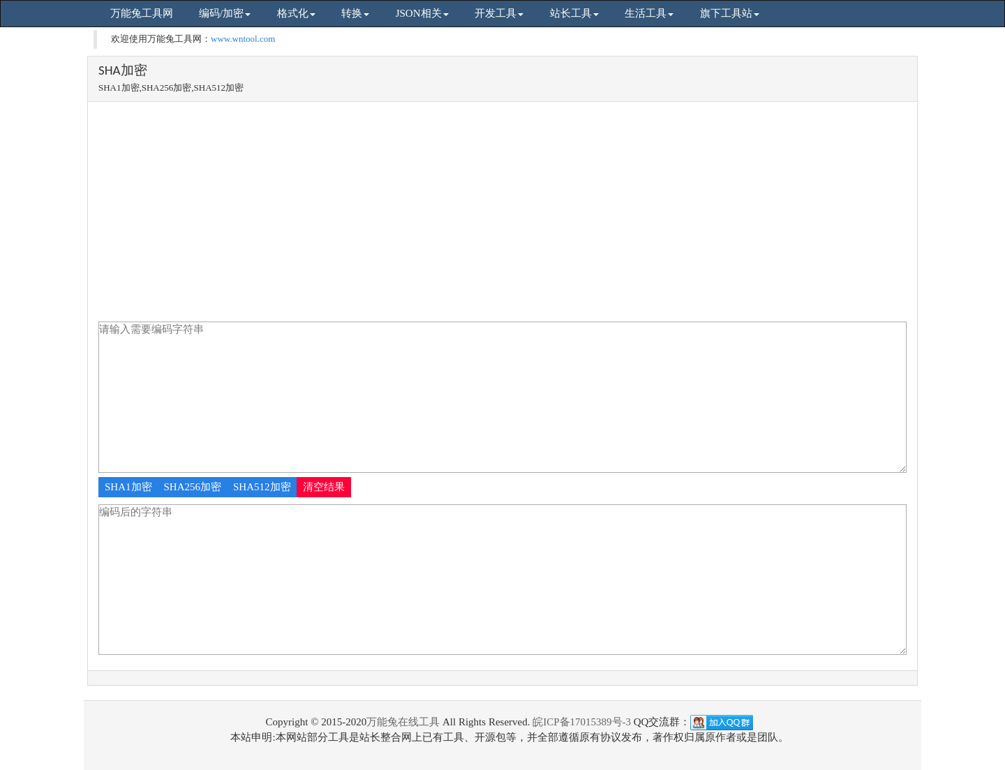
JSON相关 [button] (422, 13)
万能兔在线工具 (403, 721)
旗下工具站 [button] (729, 13)
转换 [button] (355, 13)
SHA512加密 (262, 486)
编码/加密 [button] (225, 13)
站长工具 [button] (574, 13)
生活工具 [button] (649, 13)
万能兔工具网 (141, 13)
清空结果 (324, 486)
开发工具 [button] (499, 13)
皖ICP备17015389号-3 (582, 721)
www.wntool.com (243, 38)
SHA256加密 (193, 486)
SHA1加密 (128, 486)
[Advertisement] (502, 217)
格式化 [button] (296, 13)
